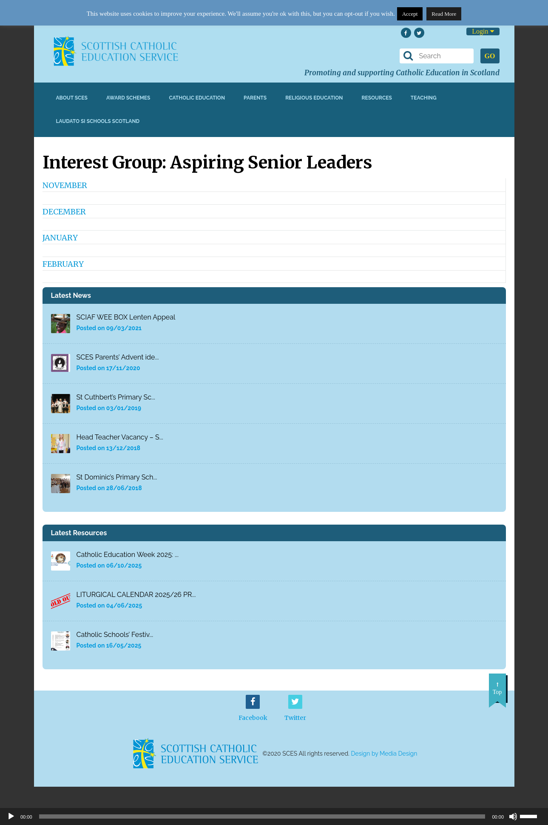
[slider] (532, 815)
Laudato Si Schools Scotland (98, 121)
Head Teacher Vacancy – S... (120, 437)
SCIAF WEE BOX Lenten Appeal (126, 317)
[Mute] (513, 816)
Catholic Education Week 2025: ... (128, 555)
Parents (255, 98)
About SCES (72, 98)
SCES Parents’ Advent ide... (118, 357)
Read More (444, 14)
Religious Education (314, 98)
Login (483, 31)
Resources (376, 98)
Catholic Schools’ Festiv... (115, 635)
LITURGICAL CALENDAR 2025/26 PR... (136, 595)
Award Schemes (128, 98)
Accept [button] (410, 14)
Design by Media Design (384, 753)
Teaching (424, 98)
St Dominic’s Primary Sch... (117, 477)
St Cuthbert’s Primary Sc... (116, 397)
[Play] (11, 816)
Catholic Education (197, 98)
